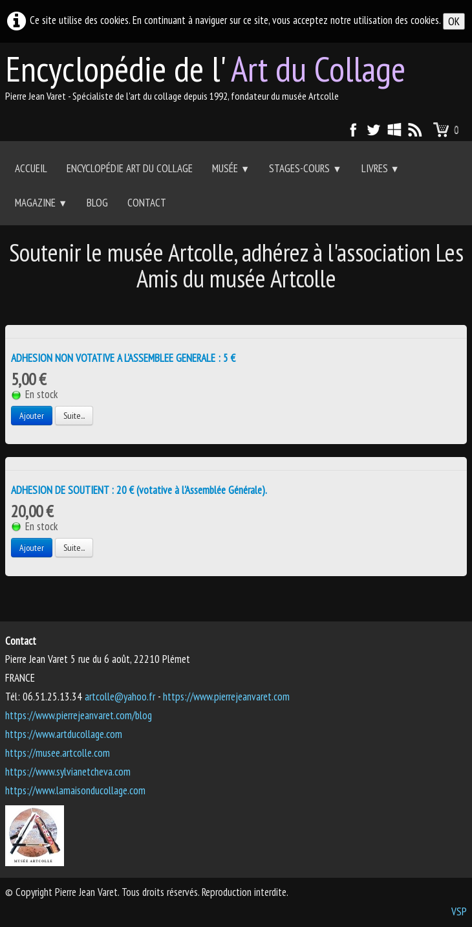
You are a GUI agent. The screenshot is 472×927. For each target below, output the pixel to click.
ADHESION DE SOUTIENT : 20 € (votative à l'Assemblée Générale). (139, 490)
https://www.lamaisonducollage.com (75, 790)
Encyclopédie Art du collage (130, 168)
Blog (97, 202)
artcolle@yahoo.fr (120, 696)
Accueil (31, 168)
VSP (459, 911)
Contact (146, 202)
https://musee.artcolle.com (57, 753)
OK (454, 21)
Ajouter (31, 415)
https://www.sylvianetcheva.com (68, 772)
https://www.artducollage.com (63, 734)
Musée (231, 168)
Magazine (41, 202)
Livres (380, 168)
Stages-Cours (305, 168)
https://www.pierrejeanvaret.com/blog (78, 715)
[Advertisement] (236, 308)
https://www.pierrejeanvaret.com (226, 696)
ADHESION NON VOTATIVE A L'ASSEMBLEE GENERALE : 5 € (123, 358)
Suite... (74, 415)
